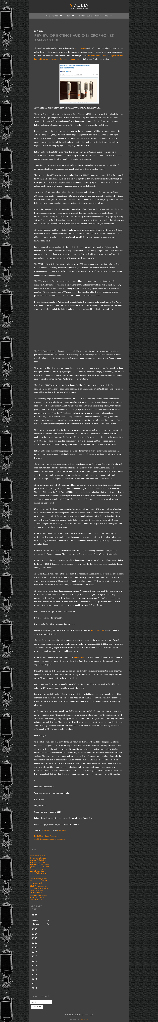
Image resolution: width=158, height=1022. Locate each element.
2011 (34, 983)
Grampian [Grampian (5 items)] (46, 864)
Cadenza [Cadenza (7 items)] (33, 860)
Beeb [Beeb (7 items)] (45, 856)
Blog (89, 16)
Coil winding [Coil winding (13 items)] (41, 860)
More (105, 16)
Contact (81, 16)
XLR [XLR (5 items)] (40, 899)
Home (47, 16)
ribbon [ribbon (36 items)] (33, 885)
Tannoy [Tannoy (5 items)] (32, 890)
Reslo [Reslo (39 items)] (44, 880)
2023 (34, 938)
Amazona (91, 55)
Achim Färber (79, 657)
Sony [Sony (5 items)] (46, 886)
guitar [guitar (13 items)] (32, 867)
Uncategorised (45, 830)
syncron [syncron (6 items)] (46, 888)
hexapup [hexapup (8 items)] (38, 867)
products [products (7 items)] (45, 878)
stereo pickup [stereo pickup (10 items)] (38, 888)
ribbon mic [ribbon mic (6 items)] (41, 886)
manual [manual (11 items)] (33, 871)
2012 (34, 979)
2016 (34, 961)
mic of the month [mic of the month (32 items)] (39, 873)
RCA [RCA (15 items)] (32, 881)
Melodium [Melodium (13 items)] (40, 871)
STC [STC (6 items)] (31, 888)
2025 (34, 929)
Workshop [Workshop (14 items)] (34, 899)
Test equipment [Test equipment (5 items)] (39, 890)
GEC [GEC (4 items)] (42, 864)
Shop (68, 16)
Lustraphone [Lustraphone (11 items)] (34, 869)
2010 (34, 988)
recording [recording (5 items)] (37, 881)
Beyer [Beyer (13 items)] (32, 858)
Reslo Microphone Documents (46, 836)
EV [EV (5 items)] (39, 864)
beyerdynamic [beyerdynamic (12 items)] (41, 858)
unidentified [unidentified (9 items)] (34, 897)
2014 (34, 970)
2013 (34, 974)
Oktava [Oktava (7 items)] (32, 878)
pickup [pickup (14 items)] (38, 878)
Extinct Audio (80, 48)
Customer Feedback (84, 1015)
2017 (34, 956)
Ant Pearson (84, 1019)
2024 (34, 934)
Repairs (55, 16)
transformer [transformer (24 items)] (36, 892)
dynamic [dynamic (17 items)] (33, 864)
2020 (35, 947)
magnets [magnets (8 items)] (43, 869)
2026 (34, 915)
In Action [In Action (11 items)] (45, 867)
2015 (34, 965)
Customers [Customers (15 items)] (43, 862)
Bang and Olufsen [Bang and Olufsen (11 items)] (36, 856)
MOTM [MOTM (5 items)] (44, 876)
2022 (34, 943)
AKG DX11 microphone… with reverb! (49, 839)
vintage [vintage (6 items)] (42, 897)
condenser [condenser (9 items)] (33, 862)
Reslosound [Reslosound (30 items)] (36, 883)
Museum (97, 16)
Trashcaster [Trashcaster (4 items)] (45, 893)
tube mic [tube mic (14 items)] (33, 895)
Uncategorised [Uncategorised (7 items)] (42, 895)
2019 (34, 952)
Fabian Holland (97, 630)
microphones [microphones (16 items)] (35, 876)
